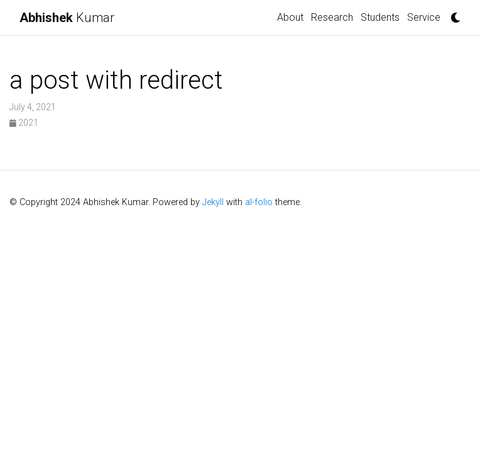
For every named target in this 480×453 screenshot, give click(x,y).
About (290, 17)
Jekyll (213, 202)
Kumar (66, 17)
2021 (23, 123)
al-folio (259, 202)
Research (332, 17)
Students (380, 17)
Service (423, 17)
